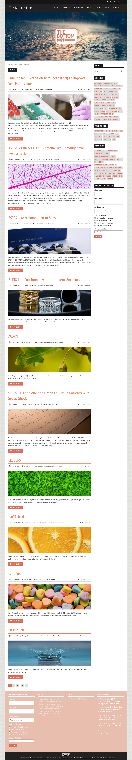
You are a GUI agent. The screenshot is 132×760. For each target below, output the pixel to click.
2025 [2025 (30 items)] (109, 139)
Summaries (78, 8)
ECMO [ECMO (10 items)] (100, 91)
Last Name (98, 199)
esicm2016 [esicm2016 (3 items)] (105, 159)
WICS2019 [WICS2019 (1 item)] (110, 179)
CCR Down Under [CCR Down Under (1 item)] (112, 151)
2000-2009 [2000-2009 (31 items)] (115, 131)
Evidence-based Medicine (40, 159)
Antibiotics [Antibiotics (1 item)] (97, 151)
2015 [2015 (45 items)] (116, 134)
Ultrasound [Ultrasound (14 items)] (97, 119)
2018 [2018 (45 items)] (104, 136)
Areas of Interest (100, 215)
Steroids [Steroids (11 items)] (114, 176)
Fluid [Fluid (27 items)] (116, 91)
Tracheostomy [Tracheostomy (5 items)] (98, 117)
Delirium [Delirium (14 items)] (114, 89)
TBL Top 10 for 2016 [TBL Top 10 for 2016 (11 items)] (100, 179)
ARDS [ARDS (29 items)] (115, 83)
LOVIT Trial (16, 517)
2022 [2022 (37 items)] (95, 139)
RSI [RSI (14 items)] (120, 108)
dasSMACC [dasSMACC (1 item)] (112, 156)
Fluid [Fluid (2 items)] (95, 162)
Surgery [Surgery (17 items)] (96, 114)
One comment (86, 466)
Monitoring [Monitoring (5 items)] (107, 97)
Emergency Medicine (42, 342)
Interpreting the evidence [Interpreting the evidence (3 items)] (114, 168)
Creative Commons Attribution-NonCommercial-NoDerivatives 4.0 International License (88, 758)
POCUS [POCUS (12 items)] (96, 173)
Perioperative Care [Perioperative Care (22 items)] (99, 103)
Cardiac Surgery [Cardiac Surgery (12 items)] (109, 86)
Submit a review (102, 8)
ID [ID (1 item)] (115, 165)
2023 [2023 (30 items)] (100, 139)
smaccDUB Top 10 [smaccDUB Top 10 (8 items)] (99, 176)
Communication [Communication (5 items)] (98, 89)
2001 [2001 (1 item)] (121, 131)
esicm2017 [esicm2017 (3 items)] (113, 159)
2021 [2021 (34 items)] (118, 136)
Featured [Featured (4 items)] (119, 159)
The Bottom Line (20, 8)
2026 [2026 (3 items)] (113, 139)
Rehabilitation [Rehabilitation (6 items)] (98, 108)
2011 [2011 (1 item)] (103, 134)
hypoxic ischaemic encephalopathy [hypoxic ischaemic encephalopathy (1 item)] (104, 165)
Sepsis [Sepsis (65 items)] (103, 111)
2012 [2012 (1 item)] (108, 134)
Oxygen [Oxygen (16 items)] (104, 100)
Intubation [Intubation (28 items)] (115, 94)
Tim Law (27, 159)
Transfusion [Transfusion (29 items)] (108, 117)
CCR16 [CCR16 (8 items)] (104, 151)
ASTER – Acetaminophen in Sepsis (33, 218)
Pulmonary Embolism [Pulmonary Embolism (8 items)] (105, 173)
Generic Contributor (29, 223)
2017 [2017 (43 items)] (100, 136)
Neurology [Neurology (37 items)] (115, 97)
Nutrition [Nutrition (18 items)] (97, 100)
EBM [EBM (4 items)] (119, 89)
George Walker (28, 342)
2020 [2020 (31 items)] (113, 136)
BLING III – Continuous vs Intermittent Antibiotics (45, 280)
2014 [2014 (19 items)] (112, 134)
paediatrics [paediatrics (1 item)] (105, 170)
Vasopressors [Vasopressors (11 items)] (107, 119)
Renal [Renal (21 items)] (106, 108)
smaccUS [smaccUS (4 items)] (108, 176)
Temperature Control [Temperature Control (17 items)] (107, 114)
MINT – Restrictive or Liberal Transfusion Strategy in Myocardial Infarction (109, 701)
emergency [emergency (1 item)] (97, 159)
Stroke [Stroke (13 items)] (120, 111)
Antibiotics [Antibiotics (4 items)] (97, 83)
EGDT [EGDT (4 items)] (104, 91)
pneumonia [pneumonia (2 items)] (117, 170)
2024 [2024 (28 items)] (104, 139)
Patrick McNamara (29, 89)
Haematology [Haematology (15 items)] (98, 94)
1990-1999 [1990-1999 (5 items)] (107, 131)
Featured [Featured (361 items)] (110, 91)
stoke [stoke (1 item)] (120, 176)
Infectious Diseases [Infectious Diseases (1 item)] (99, 168)
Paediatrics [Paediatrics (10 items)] (111, 100)
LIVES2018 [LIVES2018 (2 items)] (97, 170)
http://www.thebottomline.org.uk (39, 758)
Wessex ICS (117, 8)
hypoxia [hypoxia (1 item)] (101, 162)
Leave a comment (85, 89)
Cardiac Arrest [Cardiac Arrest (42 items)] (98, 86)
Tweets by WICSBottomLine (77, 699)
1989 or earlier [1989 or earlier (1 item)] (98, 131)
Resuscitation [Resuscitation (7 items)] (113, 108)
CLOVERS (14, 460)
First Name (98, 190)
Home (56, 8)
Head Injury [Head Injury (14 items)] (107, 94)
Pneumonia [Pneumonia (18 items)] (97, 105)
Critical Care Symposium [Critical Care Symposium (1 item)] (101, 156)
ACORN (13, 336)
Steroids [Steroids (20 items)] (114, 111)
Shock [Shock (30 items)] (108, 111)
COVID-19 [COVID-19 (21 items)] (107, 89)
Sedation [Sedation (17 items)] (96, 111)
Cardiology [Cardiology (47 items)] (119, 86)
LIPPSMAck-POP (103, 733)
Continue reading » (15, 138)
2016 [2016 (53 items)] (95, 136)
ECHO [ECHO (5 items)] (95, 91)
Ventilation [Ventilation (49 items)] (116, 119)
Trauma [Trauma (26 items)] (116, 117)
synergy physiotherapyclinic (109, 715)
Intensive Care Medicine (45, 89)
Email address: (99, 207)
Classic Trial (17, 630)
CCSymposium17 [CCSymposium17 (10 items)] (98, 154)
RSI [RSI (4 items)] (114, 173)
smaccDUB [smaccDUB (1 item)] (119, 173)
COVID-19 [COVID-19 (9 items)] (107, 154)
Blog (89, 8)
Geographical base (101, 229)
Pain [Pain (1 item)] (111, 170)
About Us (66, 8)
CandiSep (15, 573)
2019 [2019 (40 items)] (109, 136)
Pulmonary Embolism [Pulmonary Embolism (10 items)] (108, 105)
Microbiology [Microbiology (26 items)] (98, 97)
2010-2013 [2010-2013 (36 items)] (97, 134)
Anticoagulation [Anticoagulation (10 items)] (107, 83)
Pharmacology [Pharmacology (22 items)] (111, 103)
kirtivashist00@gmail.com (31, 522)
